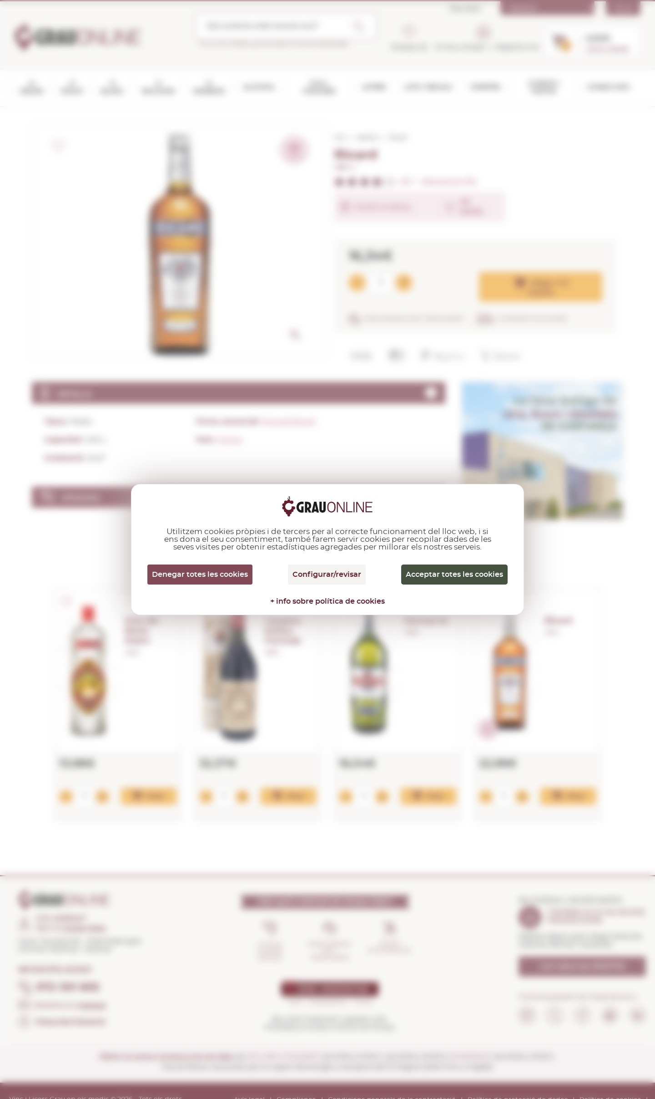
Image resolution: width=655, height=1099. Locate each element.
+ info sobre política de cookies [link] (327, 601)
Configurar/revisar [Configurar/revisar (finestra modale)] (326, 574)
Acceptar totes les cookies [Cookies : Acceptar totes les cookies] (454, 574)
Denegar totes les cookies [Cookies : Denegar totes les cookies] (200, 574)
